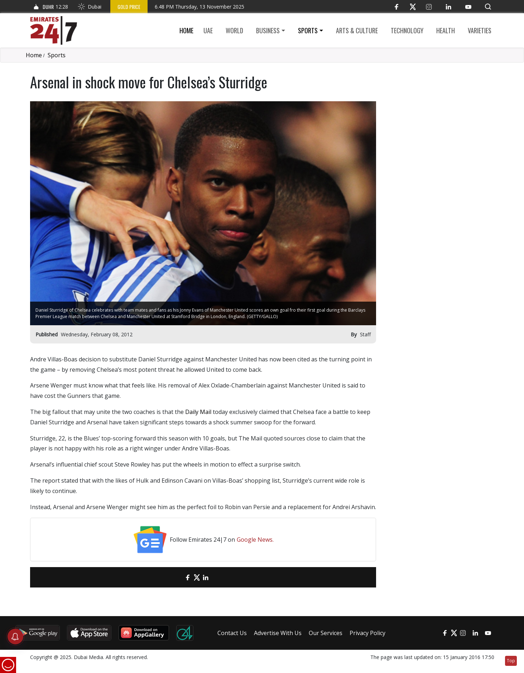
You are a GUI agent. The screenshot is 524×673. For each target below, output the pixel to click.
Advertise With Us (278, 633)
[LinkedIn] (448, 6)
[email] (175, 577)
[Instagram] (429, 6)
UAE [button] (208, 30)
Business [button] (268, 30)
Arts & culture (357, 30)
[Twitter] (412, 6)
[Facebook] (396, 6)
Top (511, 661)
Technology (407, 30)
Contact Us (232, 633)
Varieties (479, 30)
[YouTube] (468, 6)
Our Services (325, 633)
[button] (488, 6)
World (234, 30)
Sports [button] (308, 30)
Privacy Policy (367, 633)
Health (445, 30)
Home (186, 30)
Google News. (255, 539)
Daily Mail (198, 412)
